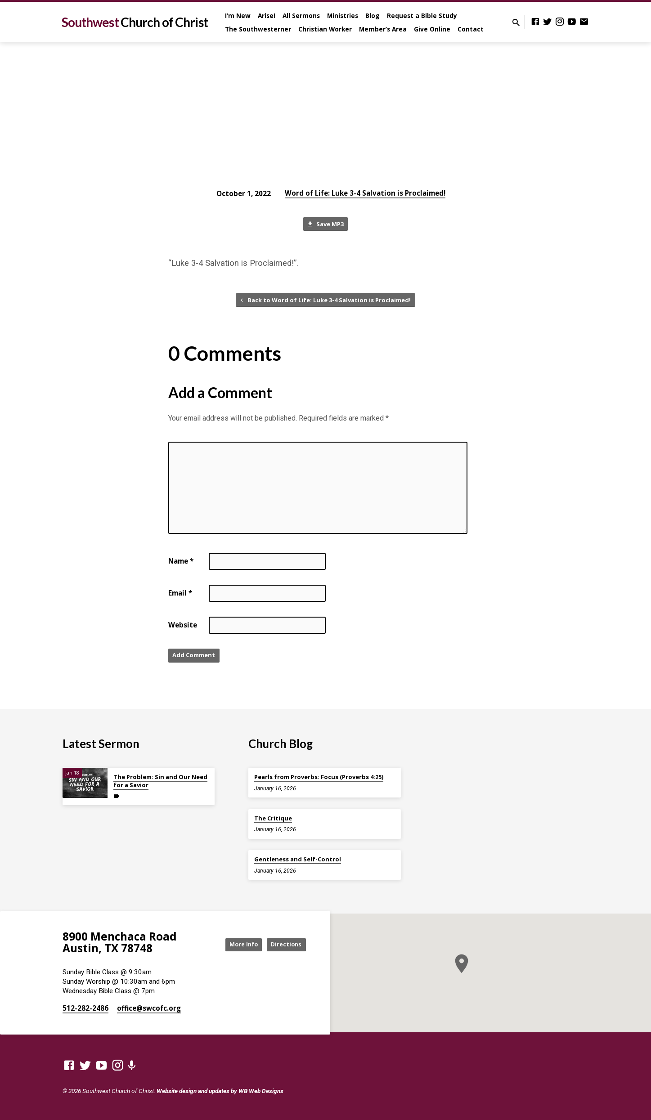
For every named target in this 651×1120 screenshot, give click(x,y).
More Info (232, 945)
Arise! (266, 15)
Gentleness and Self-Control (297, 860)
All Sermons (301, 15)
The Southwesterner (258, 29)
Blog (372, 15)
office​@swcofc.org (149, 1008)
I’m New (238, 15)
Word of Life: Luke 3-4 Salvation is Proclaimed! (365, 192)
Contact (471, 29)
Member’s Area (383, 29)
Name (180, 564)
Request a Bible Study (422, 15)
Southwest (135, 22)
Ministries (342, 15)
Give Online (432, 29)
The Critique (273, 818)
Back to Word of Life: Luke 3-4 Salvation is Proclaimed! (325, 302)
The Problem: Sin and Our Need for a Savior (160, 781)
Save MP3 (325, 225)
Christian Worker (325, 29)
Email (180, 596)
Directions (283, 945)
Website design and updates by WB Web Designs (220, 1090)
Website (182, 628)
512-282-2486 (85, 1008)
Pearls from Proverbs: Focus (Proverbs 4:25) (318, 777)
